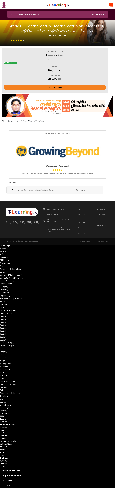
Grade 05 (3, 328)
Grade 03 (3, 322)
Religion (3, 387)
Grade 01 (3, 316)
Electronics (4, 293)
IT (1, 349)
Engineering (5, 296)
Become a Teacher (11, 470)
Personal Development (9, 384)
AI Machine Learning (8, 260)
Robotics (3, 390)
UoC (40, 241)
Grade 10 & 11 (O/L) (7, 343)
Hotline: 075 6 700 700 (55, 214)
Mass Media (5, 369)
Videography (5, 408)
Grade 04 (4, 325)
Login (8, 485)
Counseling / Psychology (10, 281)
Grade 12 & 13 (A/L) (7, 346)
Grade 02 (3, 319)
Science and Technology (10, 393)
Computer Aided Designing (11, 278)
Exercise (3, 304)
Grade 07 (4, 334)
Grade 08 (4, 337)
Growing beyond (57, 166)
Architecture (5, 263)
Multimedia (4, 375)
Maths (2, 372)
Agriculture (4, 257)
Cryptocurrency (6, 284)
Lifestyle (3, 358)
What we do (100, 214)
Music (2, 378)
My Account (100, 209)
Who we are (82, 233)
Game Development (8, 310)
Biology (3, 272)
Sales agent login (102, 225)
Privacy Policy (85, 241)
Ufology (3, 399)
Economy (4, 290)
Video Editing (5, 405)
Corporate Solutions (11, 475)
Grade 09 (4, 340)
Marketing (4, 366)
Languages (4, 352)
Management (6, 364)
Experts (3, 307)
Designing (4, 287)
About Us (81, 214)
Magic (2, 361)
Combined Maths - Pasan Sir (11, 275)
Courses (80, 228)
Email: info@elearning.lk (55, 209)
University (4, 402)
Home (80, 209)
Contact (99, 220)
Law (1, 355)
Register (8, 480)
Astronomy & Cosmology (10, 269)
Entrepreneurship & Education (12, 299)
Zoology (3, 411)
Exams (3, 301)
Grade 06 (3, 331)
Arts (1, 266)
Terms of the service (100, 241)
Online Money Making (9, 381)
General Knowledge (8, 313)
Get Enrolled (55, 87)
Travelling (4, 396)
